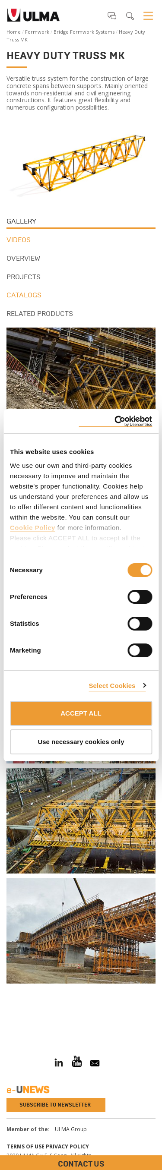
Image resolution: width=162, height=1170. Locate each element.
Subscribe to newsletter (55, 1105)
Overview (23, 258)
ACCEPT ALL (80, 713)
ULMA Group (71, 1129)
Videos (18, 240)
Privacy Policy (67, 1146)
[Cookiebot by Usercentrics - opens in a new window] (115, 421)
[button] (112, 15)
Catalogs (23, 295)
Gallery (21, 221)
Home (13, 31)
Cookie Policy (32, 527)
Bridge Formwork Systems (84, 31)
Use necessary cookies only (81, 741)
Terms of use (25, 1146)
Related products (39, 313)
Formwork (37, 31)
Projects (23, 277)
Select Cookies (112, 685)
